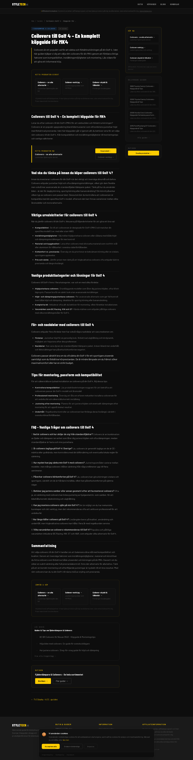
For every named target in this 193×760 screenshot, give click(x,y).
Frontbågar (60, 740)
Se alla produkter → (144, 153)
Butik (140, 4)
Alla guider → (143, 138)
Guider (40, 21)
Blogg (163, 4)
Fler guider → (62, 681)
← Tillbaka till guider (44, 699)
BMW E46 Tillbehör (63, 728)
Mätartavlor (60, 736)
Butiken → (43, 681)
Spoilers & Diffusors (64, 732)
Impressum (104, 736)
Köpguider (151, 4)
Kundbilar (174, 4)
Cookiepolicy (105, 732)
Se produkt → (105, 151)
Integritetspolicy (145, 11)
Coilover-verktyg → (106, 157)
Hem (32, 21)
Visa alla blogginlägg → (45, 656)
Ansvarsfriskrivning (108, 740)
